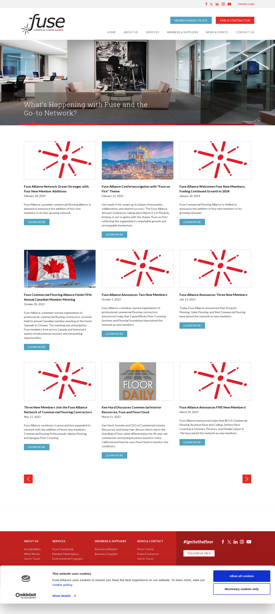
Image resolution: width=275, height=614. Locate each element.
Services (152, 32)
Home (111, 32)
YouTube (229, 4)
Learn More (36, 222)
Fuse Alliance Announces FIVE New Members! (215, 409)
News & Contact (150, 541)
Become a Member (106, 549)
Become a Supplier (106, 554)
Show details (61, 606)
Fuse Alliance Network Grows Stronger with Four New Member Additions (60, 191)
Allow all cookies (242, 586)
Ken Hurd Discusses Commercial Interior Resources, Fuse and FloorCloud (137, 412)
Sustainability (32, 549)
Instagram (223, 4)
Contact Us (245, 32)
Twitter (211, 4)
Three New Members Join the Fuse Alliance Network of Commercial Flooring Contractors (60, 412)
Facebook (206, 4)
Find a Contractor (235, 20)
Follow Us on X (199, 553)
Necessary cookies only (242, 599)
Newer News (28, 479)
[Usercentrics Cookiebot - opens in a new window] (25, 606)
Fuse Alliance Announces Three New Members (215, 297)
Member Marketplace (191, 20)
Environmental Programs (67, 558)
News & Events (217, 32)
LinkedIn (217, 4)
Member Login (246, 3)
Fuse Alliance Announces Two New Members (137, 297)
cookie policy (62, 595)
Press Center (145, 549)
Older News (246, 479)
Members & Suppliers (182, 32)
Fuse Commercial (62, 549)
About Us (131, 32)
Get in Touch (32, 558)
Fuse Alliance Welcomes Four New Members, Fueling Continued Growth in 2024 (215, 191)
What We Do (32, 554)
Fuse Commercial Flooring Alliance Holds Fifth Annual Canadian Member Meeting (60, 300)
